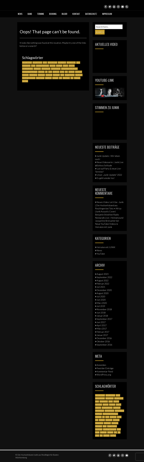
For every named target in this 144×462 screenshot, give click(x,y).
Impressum (107, 13)
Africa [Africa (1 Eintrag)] (45, 62)
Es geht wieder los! (105, 178)
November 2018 (104, 309)
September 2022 (104, 277)
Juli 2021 (101, 287)
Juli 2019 (101, 306)
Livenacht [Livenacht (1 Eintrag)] (25, 75)
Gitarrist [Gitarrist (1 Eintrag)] (71, 66)
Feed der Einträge (105, 368)
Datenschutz (91, 13)
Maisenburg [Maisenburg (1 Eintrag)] (33, 75)
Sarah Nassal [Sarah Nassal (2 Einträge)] (40, 78)
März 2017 (102, 328)
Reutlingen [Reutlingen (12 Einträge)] (78, 75)
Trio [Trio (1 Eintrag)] (72, 78)
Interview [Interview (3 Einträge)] (41, 72)
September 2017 (104, 319)
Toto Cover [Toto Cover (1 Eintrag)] (66, 78)
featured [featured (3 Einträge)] (52, 66)
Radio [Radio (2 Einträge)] (62, 75)
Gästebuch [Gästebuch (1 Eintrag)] (37, 69)
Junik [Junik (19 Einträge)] (50, 72)
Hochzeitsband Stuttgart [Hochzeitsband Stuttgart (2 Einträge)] (29, 72)
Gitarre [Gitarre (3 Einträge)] (65, 66)
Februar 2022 (103, 283)
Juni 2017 (101, 322)
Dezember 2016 (104, 338)
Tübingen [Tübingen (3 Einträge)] (77, 78)
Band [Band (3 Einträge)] (78, 62)
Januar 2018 (102, 315)
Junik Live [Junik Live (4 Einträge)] (56, 72)
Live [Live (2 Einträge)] (66, 72)
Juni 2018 (101, 312)
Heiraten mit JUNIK (106, 247)
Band (30, 13)
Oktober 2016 (103, 341)
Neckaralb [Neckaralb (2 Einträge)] (49, 75)
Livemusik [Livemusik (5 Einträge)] (78, 72)
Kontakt (76, 13)
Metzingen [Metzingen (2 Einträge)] (41, 75)
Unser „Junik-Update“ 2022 (109, 174)
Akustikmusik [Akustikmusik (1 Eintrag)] (71, 62)
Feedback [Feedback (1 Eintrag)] (59, 66)
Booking (53, 13)
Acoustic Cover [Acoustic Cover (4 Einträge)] (27, 62)
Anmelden (101, 365)
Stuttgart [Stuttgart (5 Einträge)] (55, 78)
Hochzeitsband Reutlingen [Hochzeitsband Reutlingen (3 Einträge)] (69, 69)
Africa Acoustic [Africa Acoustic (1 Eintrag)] (52, 62)
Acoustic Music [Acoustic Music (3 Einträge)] (37, 62)
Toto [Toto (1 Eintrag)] (60, 78)
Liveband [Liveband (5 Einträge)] (71, 72)
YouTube (101, 253)
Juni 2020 (101, 299)
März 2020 (102, 303)
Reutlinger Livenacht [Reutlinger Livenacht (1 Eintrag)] (28, 78)
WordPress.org (104, 374)
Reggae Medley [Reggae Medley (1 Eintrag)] (69, 75)
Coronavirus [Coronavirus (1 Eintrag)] (26, 66)
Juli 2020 (101, 296)
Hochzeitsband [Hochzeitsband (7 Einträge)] (55, 69)
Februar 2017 (103, 331)
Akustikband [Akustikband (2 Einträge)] (62, 62)
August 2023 (102, 274)
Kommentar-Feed (105, 371)
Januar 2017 (102, 335)
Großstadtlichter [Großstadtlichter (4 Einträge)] (27, 69)
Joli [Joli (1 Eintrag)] (46, 72)
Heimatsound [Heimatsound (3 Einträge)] (46, 69)
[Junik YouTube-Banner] (109, 92)
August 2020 (102, 293)
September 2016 (104, 344)
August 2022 (102, 280)
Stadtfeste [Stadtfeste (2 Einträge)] (48, 78)
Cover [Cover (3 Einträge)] (33, 66)
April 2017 (102, 325)
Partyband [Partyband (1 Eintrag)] (56, 75)
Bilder (64, 13)
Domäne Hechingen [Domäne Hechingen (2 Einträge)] (42, 66)
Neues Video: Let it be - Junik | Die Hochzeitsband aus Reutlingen (109, 205)
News (20, 13)
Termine (40, 13)
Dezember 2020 (104, 290)
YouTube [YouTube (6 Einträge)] (25, 81)
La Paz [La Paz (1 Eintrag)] (62, 72)
